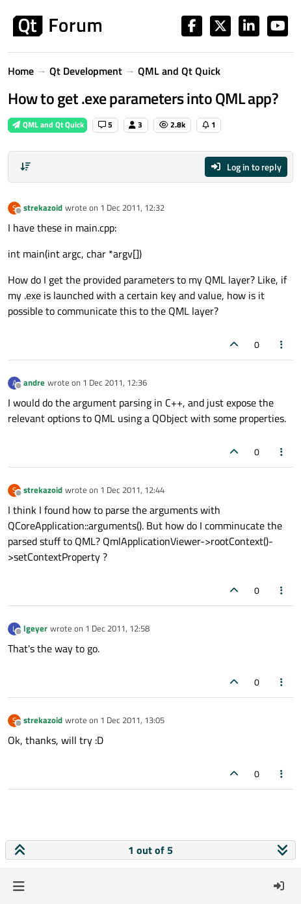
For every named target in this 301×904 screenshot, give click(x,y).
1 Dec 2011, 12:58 (117, 628)
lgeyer (35, 628)
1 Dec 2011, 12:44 (132, 489)
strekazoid (42, 207)
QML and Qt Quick (47, 124)
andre (34, 382)
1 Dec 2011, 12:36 (115, 382)
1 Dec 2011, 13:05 (132, 719)
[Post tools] (282, 344)
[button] (18, 886)
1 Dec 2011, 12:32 (132, 207)
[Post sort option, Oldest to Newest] (25, 166)
